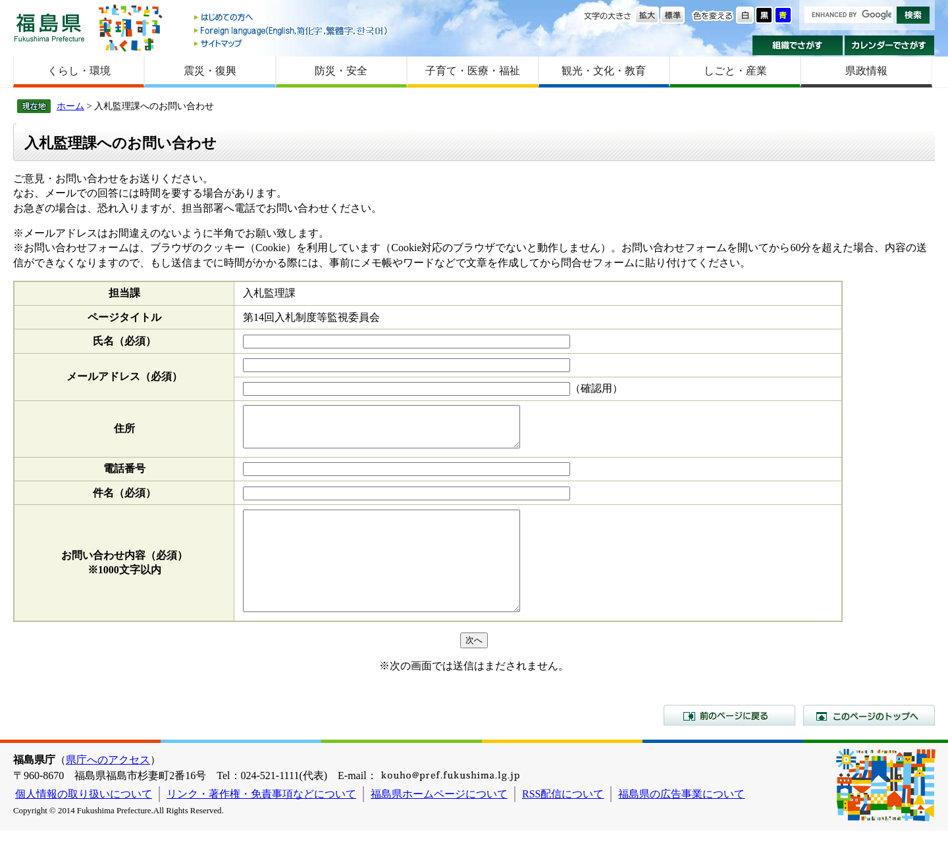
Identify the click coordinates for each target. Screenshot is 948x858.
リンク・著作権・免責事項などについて (261, 821)
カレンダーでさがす (890, 45)
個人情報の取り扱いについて (83, 821)
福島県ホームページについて (439, 821)
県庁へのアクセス (108, 787)
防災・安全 (341, 70)
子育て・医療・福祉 (472, 70)
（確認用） (596, 388)
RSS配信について (563, 821)
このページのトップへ (869, 742)
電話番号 (124, 476)
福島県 (49, 27)
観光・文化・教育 (604, 70)
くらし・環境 (79, 70)
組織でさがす (797, 45)
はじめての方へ (291, 18)
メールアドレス (124, 376)
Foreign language (291, 30)
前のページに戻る (729, 742)
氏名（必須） (124, 340)
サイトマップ (291, 43)
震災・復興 (210, 70)
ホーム (70, 106)
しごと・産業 (735, 70)
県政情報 (866, 70)
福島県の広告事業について (681, 821)
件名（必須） (124, 500)
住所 (124, 432)
